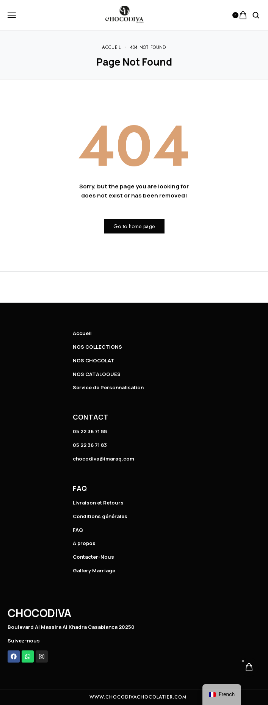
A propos (84, 543)
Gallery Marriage (94, 570)
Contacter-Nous (93, 556)
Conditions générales (100, 516)
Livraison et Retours (98, 502)
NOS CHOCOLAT (93, 360)
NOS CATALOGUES (97, 374)
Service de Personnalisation (108, 387)
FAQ (78, 529)
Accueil (82, 333)
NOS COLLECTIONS (97, 346)
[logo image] (124, 14)
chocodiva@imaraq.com (103, 458)
